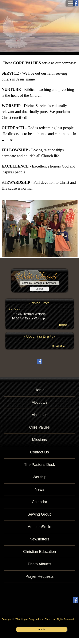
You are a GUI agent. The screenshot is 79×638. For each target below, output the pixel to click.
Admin (41, 629)
